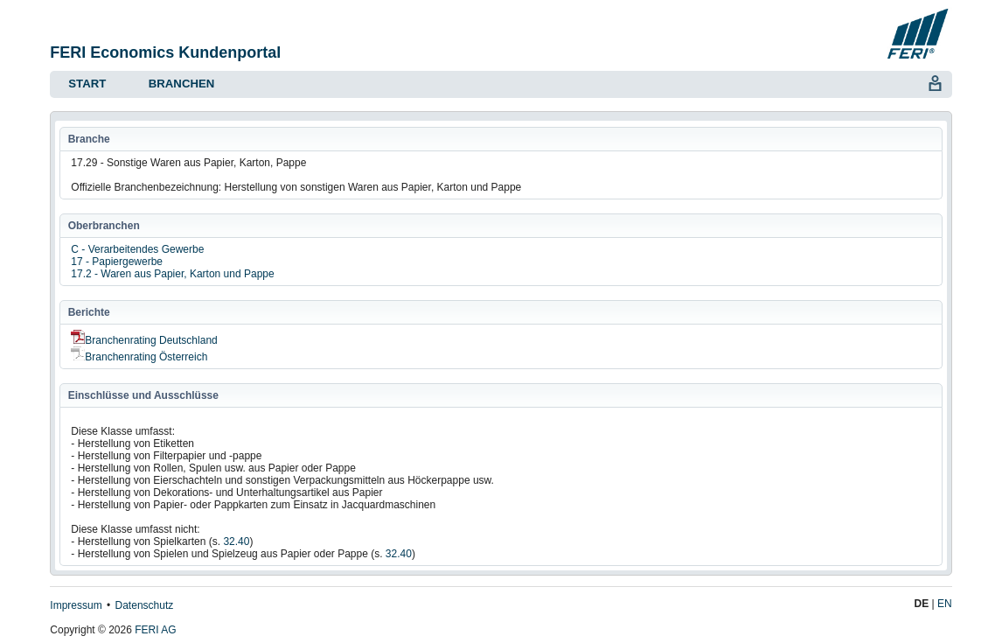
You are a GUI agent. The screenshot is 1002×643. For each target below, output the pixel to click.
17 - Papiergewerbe (117, 261)
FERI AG (155, 630)
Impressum (75, 605)
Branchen (181, 83)
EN (944, 604)
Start (87, 83)
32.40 (236, 541)
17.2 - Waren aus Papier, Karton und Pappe (172, 274)
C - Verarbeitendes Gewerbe (137, 249)
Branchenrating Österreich (139, 357)
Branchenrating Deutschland (144, 340)
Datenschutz (144, 605)
